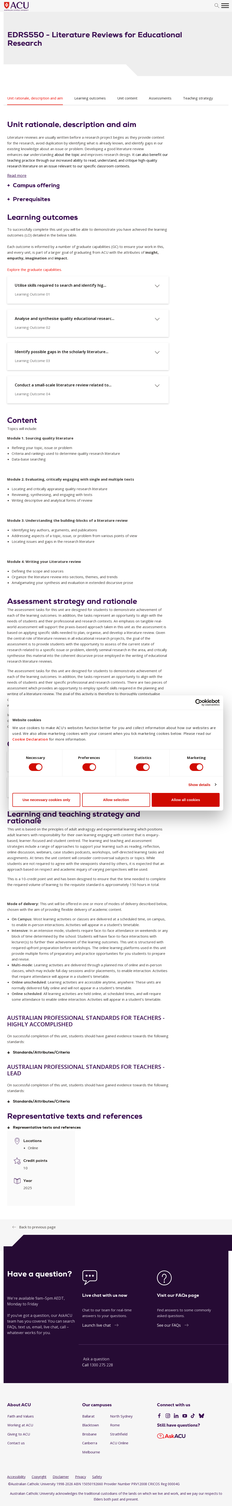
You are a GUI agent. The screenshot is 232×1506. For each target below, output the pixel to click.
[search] (217, 6)
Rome (115, 1425)
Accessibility (16, 1476)
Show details (199, 785)
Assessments (160, 98)
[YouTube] (184, 1416)
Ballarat (88, 1416)
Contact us (16, 1442)
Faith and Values (20, 1416)
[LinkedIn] (176, 1416)
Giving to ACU (18, 1434)
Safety (97, 1476)
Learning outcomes (90, 98)
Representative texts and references (47, 1127)
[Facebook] (159, 1416)
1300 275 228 (101, 1365)
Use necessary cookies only (46, 800)
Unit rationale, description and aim (35, 98)
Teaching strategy (198, 98)
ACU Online (119, 1442)
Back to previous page (37, 1227)
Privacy (80, 1476)
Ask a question (96, 1359)
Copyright (39, 1476)
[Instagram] (168, 1416)
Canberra (89, 1442)
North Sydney (121, 1416)
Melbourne (91, 1452)
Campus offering (36, 185)
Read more (16, 175)
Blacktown (90, 1425)
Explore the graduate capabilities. (34, 269)
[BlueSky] (201, 1416)
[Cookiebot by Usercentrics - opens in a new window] (199, 702)
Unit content (127, 98)
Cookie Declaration (30, 739)
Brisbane (89, 1434)
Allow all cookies (185, 800)
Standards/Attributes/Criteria (41, 1052)
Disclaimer (61, 1476)
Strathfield (118, 1434)
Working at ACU (20, 1425)
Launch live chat (96, 1325)
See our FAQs (169, 1325)
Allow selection (116, 800)
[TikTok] (193, 1416)
